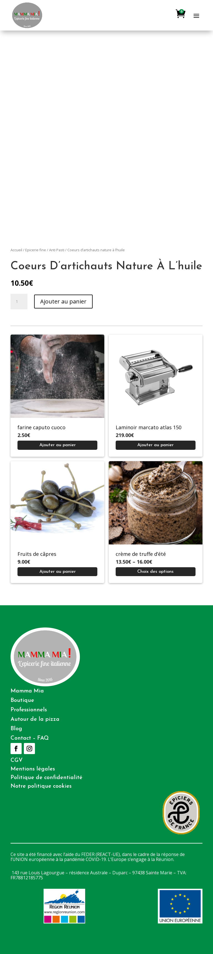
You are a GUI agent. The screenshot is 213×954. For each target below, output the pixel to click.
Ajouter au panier (63, 301)
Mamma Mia (27, 691)
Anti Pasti (56, 249)
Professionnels (29, 710)
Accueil (16, 249)
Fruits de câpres (36, 554)
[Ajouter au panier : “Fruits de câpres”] (57, 571)
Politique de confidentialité (46, 777)
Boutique (22, 700)
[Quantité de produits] (19, 301)
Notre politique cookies (41, 786)
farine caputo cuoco (41, 427)
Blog (16, 729)
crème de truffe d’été (141, 554)
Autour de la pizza (35, 719)
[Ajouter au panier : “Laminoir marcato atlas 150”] (156, 445)
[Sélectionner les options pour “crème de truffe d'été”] (156, 571)
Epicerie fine (35, 249)
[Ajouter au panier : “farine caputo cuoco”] (57, 445)
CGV (17, 760)
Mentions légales (33, 769)
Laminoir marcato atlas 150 (148, 427)
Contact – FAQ (30, 738)
